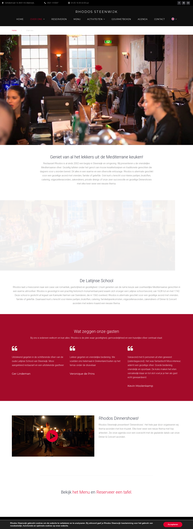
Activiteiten (94, 19)
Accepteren (173, 524)
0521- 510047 (52, 3)
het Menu (81, 492)
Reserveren (59, 19)
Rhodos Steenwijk (96, 11)
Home (19, 19)
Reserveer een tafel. (114, 492)
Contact (159, 19)
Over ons (36, 19)
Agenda (142, 19)
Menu (76, 19)
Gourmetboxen (121, 19)
